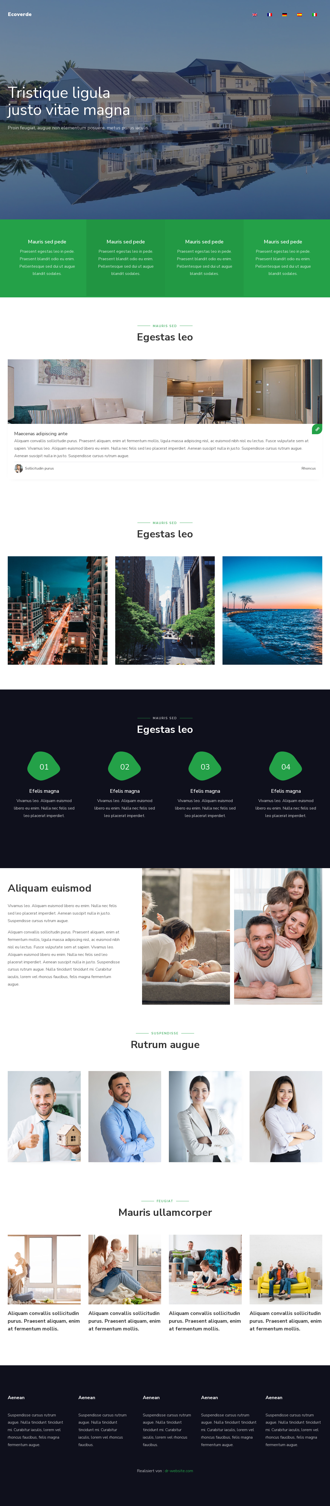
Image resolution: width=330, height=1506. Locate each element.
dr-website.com (179, 1469)
